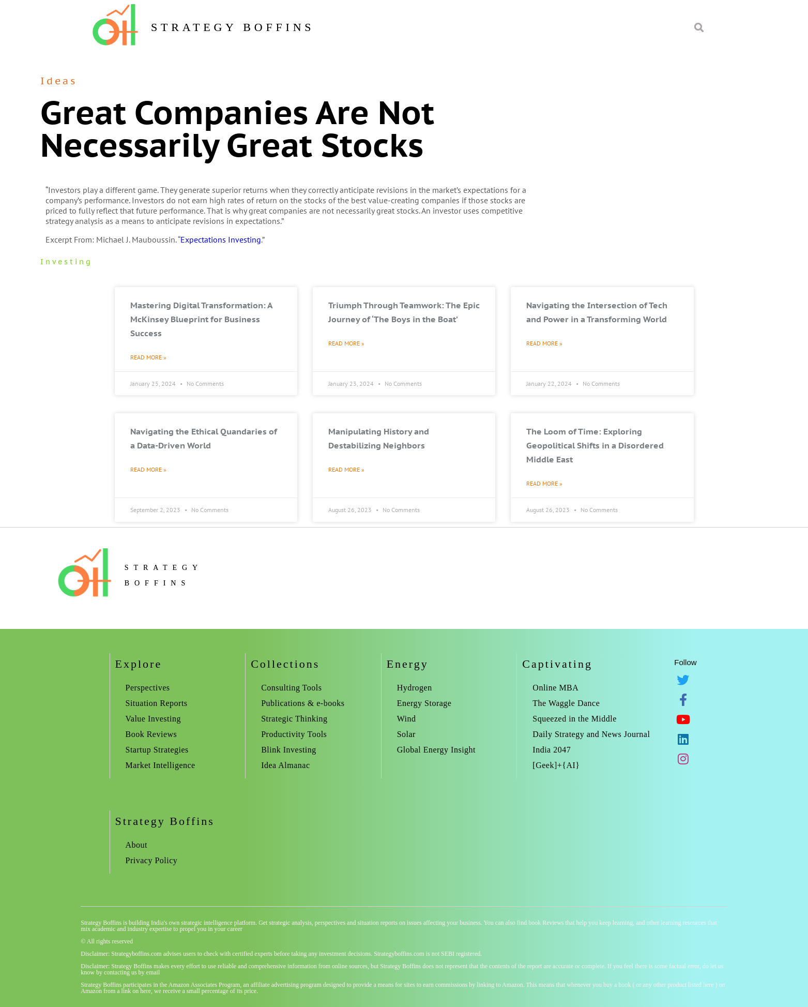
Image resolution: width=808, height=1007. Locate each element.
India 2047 (551, 749)
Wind (406, 718)
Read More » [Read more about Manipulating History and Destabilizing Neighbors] (346, 469)
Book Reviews (151, 734)
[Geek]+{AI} (556, 765)
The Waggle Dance (566, 703)
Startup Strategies (157, 749)
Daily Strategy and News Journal (591, 734)
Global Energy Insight (436, 749)
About (137, 844)
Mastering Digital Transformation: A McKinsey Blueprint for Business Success (201, 319)
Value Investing (153, 718)
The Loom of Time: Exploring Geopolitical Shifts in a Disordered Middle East (595, 445)
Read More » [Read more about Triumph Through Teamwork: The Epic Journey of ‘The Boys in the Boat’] (346, 343)
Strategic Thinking (294, 718)
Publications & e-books (302, 703)
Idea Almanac (285, 765)
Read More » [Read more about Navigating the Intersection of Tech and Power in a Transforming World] (544, 343)
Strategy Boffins (232, 27)
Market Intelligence (160, 765)
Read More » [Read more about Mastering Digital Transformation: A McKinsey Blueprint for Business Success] (148, 357)
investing (66, 261)
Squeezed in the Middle (574, 718)
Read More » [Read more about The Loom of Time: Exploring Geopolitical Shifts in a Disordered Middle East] (544, 483)
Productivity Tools (294, 734)
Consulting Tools (291, 687)
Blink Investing (288, 749)
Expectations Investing (220, 239)
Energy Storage (424, 703)
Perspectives (148, 687)
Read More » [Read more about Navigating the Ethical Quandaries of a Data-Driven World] (148, 469)
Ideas (58, 80)
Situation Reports (157, 703)
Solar (406, 734)
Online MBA (555, 687)
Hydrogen (414, 687)
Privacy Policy (152, 860)
